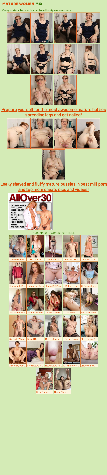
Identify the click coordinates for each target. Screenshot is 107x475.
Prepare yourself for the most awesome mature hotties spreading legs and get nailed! (53, 112)
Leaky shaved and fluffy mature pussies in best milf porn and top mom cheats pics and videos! (53, 186)
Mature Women (22, 4)
